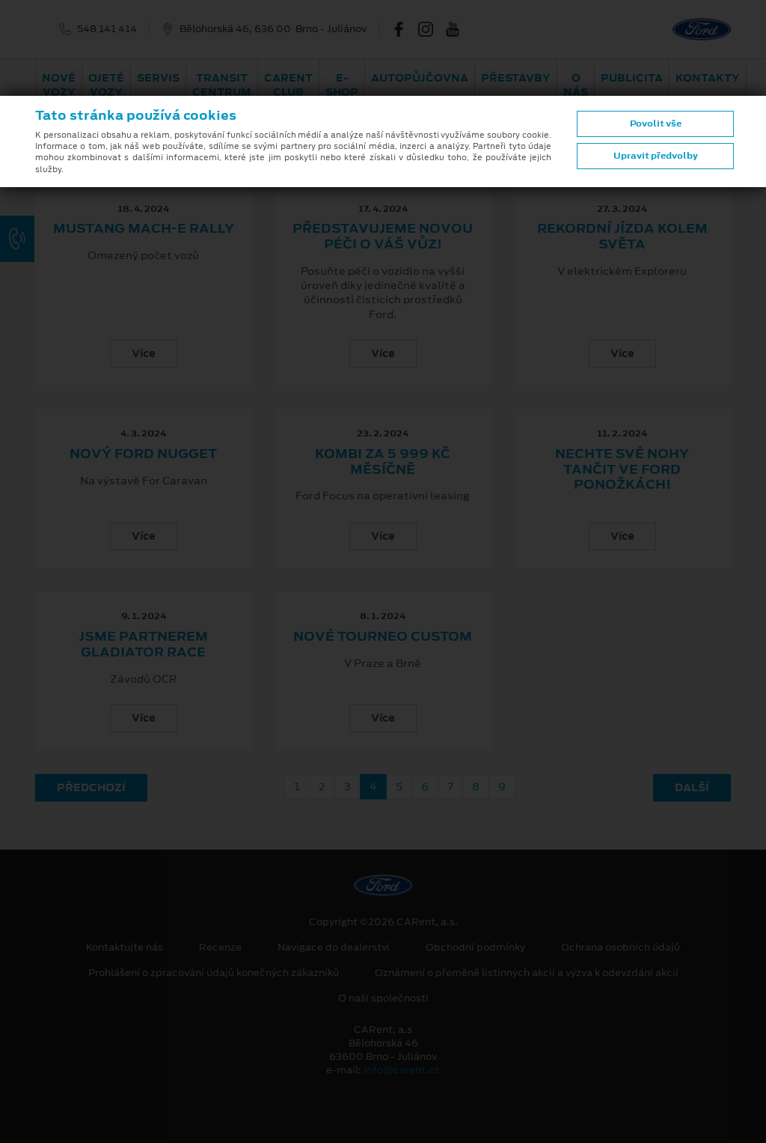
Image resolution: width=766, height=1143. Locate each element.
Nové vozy (59, 85)
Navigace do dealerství (334, 947)
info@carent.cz (402, 1070)
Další (692, 787)
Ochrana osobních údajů (620, 947)
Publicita (632, 77)
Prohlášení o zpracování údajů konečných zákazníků (213, 973)
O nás (575, 85)
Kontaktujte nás (124, 947)
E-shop (341, 85)
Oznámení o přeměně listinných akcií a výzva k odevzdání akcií (526, 973)
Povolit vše (655, 123)
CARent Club (288, 85)
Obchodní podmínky (475, 947)
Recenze (220, 947)
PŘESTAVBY (516, 77)
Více (144, 353)
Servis (158, 77)
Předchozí (91, 787)
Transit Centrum (221, 85)
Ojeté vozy (106, 85)
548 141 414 (107, 29)
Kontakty (707, 77)
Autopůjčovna (419, 77)
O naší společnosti (383, 998)
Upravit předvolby (655, 156)
